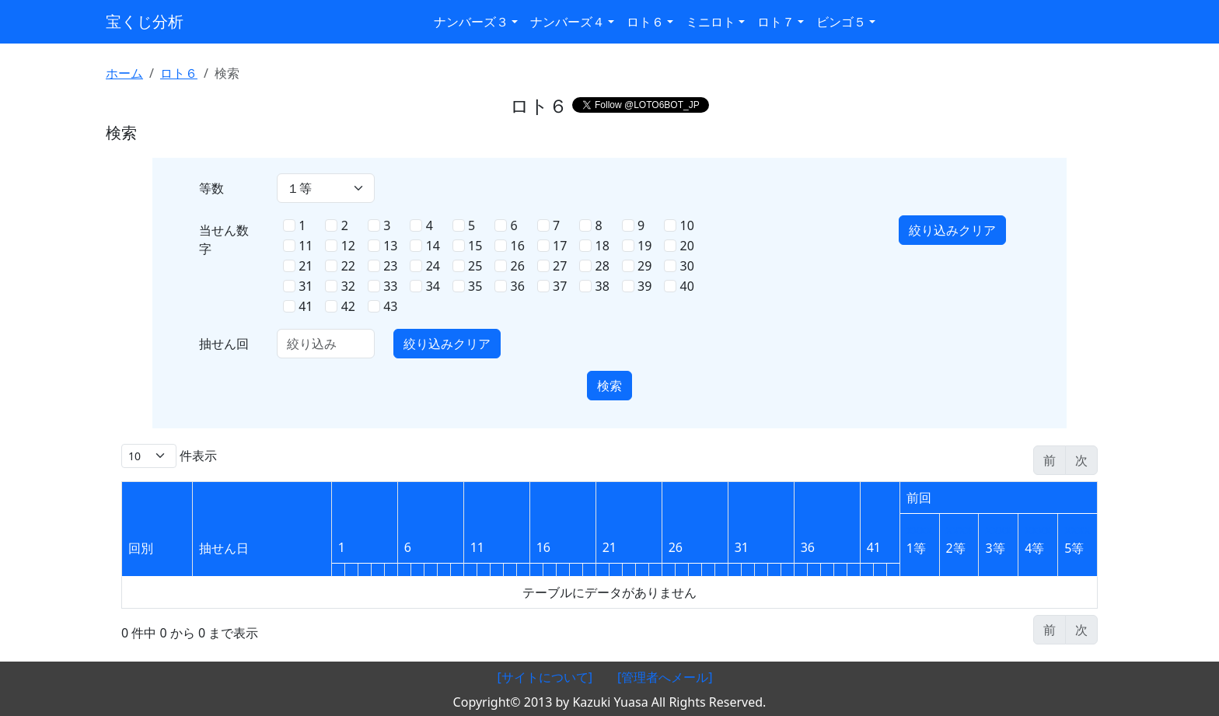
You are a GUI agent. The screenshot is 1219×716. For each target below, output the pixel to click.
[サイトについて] (544, 677)
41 (306, 306)
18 (603, 245)
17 (560, 245)
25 (475, 265)
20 (687, 245)
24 (433, 265)
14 (433, 245)
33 (390, 286)
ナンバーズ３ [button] (471, 21)
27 (560, 265)
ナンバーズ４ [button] (567, 21)
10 (687, 225)
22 (348, 265)
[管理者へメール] (665, 677)
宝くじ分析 (144, 21)
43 (390, 306)
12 (348, 245)
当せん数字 (224, 239)
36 (518, 286)
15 (475, 245)
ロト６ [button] (645, 21)
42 (348, 306)
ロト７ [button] (776, 21)
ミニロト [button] (710, 21)
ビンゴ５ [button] (841, 21)
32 (348, 286)
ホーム (124, 73)
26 (518, 265)
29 (644, 265)
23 (390, 265)
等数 (211, 188)
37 (560, 286)
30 (687, 265)
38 (603, 286)
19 (644, 245)
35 (475, 286)
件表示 (169, 456)
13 (390, 245)
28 (603, 265)
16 (518, 245)
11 (306, 245)
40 (687, 286)
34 (433, 286)
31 (306, 286)
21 (306, 265)
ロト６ (178, 73)
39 (644, 286)
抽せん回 (224, 343)
